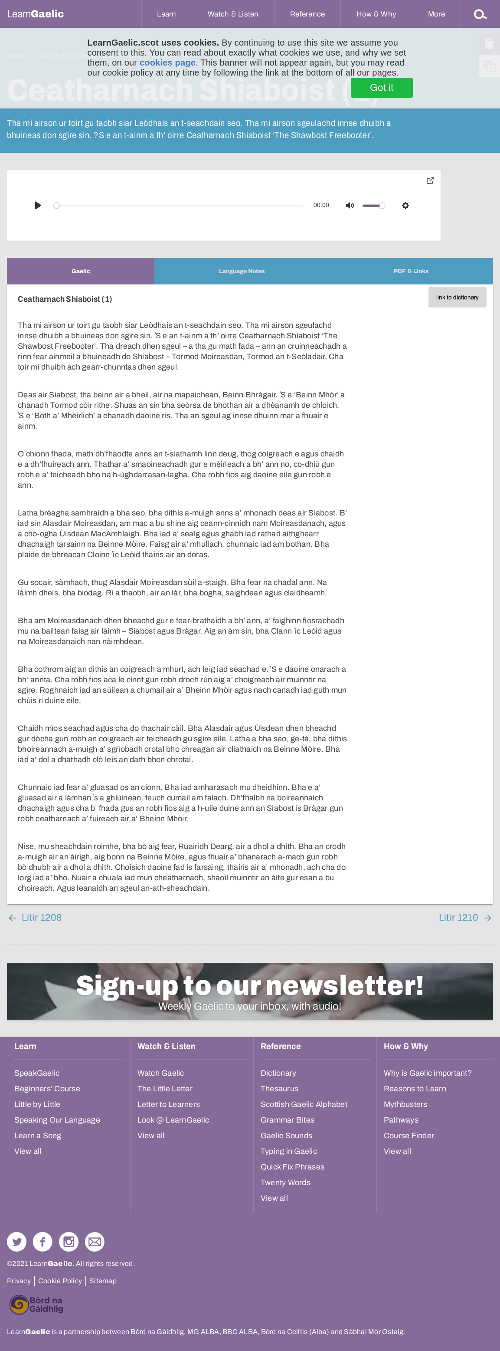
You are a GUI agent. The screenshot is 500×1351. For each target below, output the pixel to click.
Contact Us (95, 1242)
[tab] (80, 271)
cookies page (168, 62)
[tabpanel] (250, 594)
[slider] (179, 205)
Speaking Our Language (57, 1120)
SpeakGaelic (37, 1073)
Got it (382, 88)
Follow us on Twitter (16, 1242)
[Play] (38, 205)
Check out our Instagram (68, 1242)
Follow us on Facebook (42, 1242)
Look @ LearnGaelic (173, 1120)
